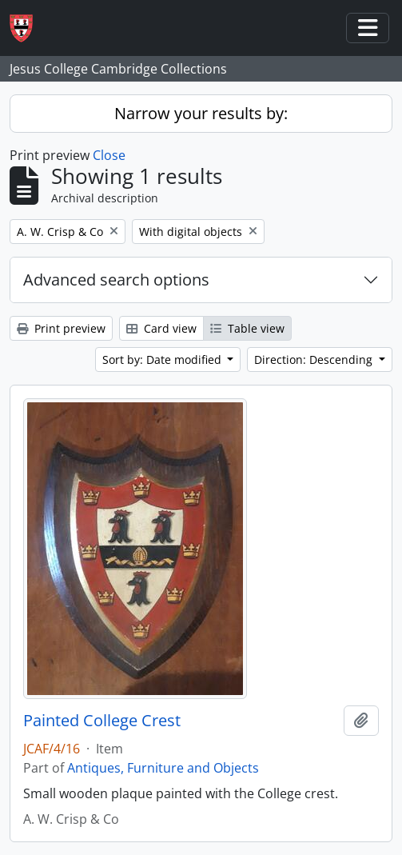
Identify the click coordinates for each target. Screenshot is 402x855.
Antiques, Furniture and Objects (163, 768)
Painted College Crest (102, 720)
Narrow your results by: (201, 113)
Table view (247, 328)
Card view (161, 328)
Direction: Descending (315, 359)
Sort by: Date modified (163, 359)
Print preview (61, 328)
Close (109, 155)
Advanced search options (116, 279)
